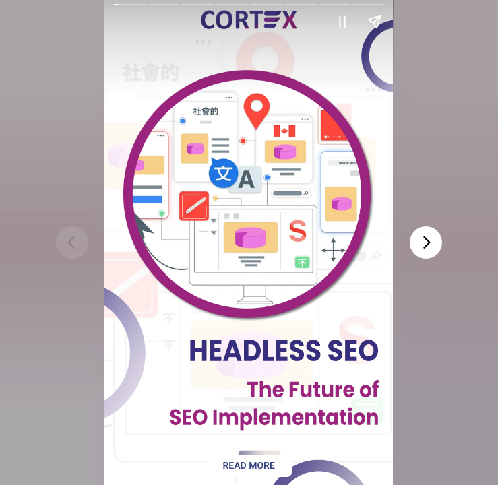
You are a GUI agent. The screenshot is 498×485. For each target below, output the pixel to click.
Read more (249, 466)
